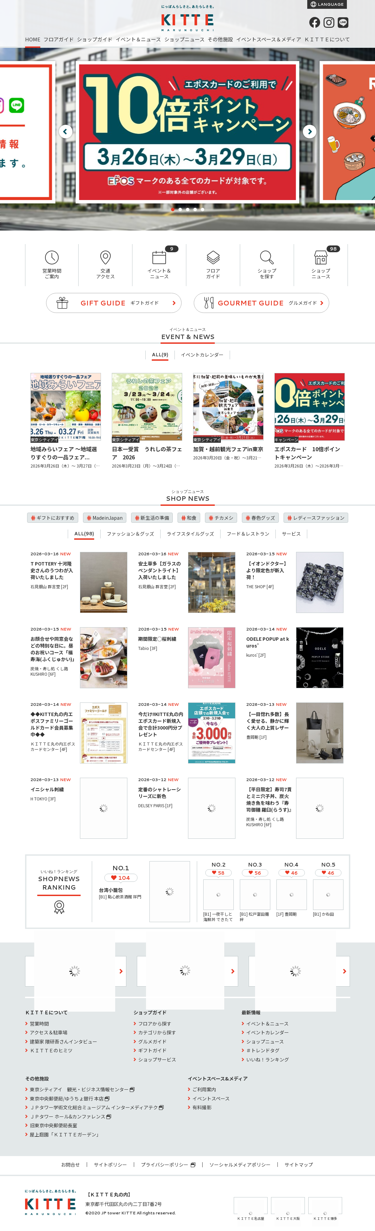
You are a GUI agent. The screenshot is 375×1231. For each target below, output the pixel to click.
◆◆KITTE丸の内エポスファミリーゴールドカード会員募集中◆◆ (51, 724)
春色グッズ (263, 517)
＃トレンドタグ (262, 1050)
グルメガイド (152, 1041)
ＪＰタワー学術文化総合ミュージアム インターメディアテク (97, 1107)
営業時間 (39, 1023)
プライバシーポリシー (168, 1164)
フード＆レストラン (248, 533)
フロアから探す (154, 1023)
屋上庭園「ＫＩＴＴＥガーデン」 (65, 1134)
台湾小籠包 (111, 890)
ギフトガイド (152, 1050)
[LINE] (343, 22)
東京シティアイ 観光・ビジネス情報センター (82, 1089)
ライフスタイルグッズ (190, 533)
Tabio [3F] (147, 648)
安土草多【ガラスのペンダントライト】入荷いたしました (159, 570)
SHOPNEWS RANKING (59, 883)
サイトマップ (299, 1164)
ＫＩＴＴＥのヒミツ (51, 1050)
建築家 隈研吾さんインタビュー (63, 1041)
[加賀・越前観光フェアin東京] (228, 406)
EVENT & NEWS (187, 336)
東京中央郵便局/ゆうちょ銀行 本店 (69, 1098)
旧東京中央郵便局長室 (53, 1125)
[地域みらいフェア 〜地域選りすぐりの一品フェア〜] (66, 406)
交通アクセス (105, 265)
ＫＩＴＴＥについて (327, 39)
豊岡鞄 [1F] (256, 737)
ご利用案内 (204, 1089)
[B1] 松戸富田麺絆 (254, 916)
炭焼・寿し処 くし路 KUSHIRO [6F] (51, 671)
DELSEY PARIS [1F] (155, 805)
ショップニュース (184, 39)
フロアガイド (58, 39)
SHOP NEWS (187, 498)
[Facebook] (314, 22)
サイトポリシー (110, 1164)
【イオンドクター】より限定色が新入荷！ (267, 570)
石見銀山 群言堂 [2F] (49, 586)
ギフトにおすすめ (56, 517)
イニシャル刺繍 (47, 789)
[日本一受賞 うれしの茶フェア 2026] (147, 406)
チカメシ (223, 517)
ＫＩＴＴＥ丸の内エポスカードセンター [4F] (52, 746)
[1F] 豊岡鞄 (286, 914)
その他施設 (220, 39)
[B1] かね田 (323, 914)
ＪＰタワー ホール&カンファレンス (70, 1116)
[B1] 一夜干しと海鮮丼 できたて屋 (218, 919)
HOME (32, 39)
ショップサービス (157, 1059)
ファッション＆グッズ (130, 533)
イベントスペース (211, 1098)
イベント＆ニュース (138, 39)
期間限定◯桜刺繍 (157, 638)
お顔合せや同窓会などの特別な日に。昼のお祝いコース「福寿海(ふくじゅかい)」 (53, 648)
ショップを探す (267, 265)
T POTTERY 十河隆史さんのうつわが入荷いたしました (51, 570)
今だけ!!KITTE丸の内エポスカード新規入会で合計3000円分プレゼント (160, 724)
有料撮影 (201, 1107)
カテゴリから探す (157, 1032)
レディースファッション (319, 517)
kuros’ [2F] (256, 655)
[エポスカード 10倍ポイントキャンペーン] (310, 406)
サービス (291, 533)
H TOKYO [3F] (43, 798)
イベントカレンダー (202, 354)
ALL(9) (160, 354)
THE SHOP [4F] (260, 586)
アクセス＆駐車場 (48, 1032)
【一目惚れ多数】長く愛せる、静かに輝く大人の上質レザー (267, 721)
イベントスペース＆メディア (268, 39)
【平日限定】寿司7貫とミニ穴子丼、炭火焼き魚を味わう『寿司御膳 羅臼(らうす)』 (270, 799)
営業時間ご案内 (52, 265)
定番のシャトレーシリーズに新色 (159, 792)
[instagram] (329, 22)
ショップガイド (94, 39)
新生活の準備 (155, 517)
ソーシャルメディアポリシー (240, 1164)
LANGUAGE (330, 4)
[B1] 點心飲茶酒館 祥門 (120, 896)
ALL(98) (84, 533)
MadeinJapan (107, 517)
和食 (191, 517)
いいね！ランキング (267, 1059)
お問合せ (70, 1164)
